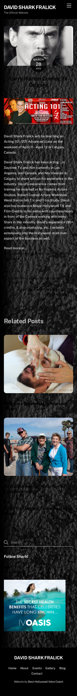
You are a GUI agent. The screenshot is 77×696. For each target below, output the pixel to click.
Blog (46, 92)
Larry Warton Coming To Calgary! (38, 81)
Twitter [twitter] (13, 567)
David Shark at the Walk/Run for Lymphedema (42, 292)
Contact (37, 673)
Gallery (50, 668)
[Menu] (69, 6)
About (24, 668)
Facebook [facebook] (36, 567)
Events (37, 668)
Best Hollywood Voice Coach (45, 681)
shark (33, 92)
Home (12, 668)
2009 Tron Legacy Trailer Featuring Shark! (37, 280)
